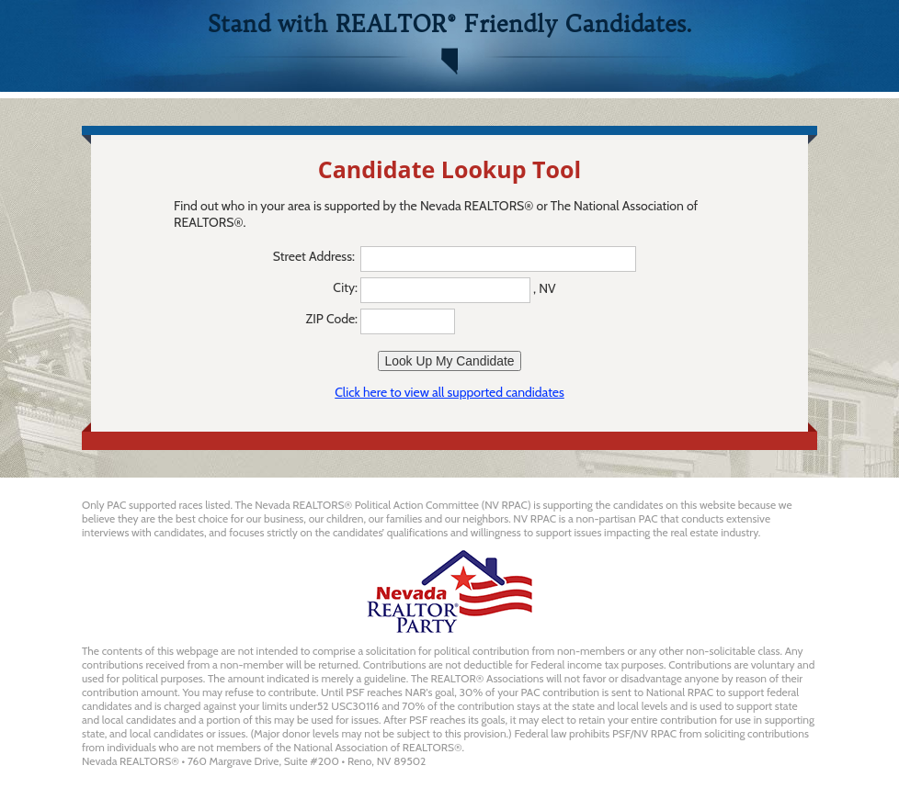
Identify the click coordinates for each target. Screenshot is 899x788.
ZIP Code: (332, 318)
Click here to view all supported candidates (449, 392)
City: (345, 287)
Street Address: (315, 256)
